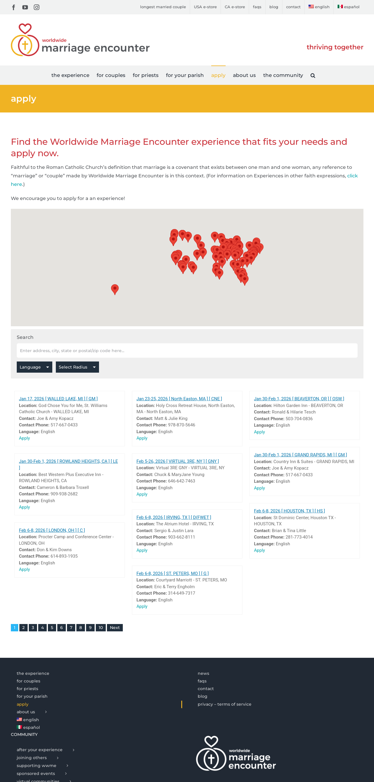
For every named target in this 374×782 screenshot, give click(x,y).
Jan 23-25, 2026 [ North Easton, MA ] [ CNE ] (179, 398)
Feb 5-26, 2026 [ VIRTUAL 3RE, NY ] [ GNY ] (178, 461)
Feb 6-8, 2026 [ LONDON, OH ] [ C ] (52, 530)
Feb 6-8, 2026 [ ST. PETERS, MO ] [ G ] (173, 573)
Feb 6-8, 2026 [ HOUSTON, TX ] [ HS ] (289, 511)
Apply (24, 438)
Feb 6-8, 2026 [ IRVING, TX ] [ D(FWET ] (174, 517)
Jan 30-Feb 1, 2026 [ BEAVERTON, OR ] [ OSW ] (299, 398)
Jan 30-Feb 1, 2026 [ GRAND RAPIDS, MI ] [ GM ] (300, 455)
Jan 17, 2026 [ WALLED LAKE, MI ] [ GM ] (58, 398)
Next (115, 627)
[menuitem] (319, 7)
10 (101, 627)
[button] (313, 75)
